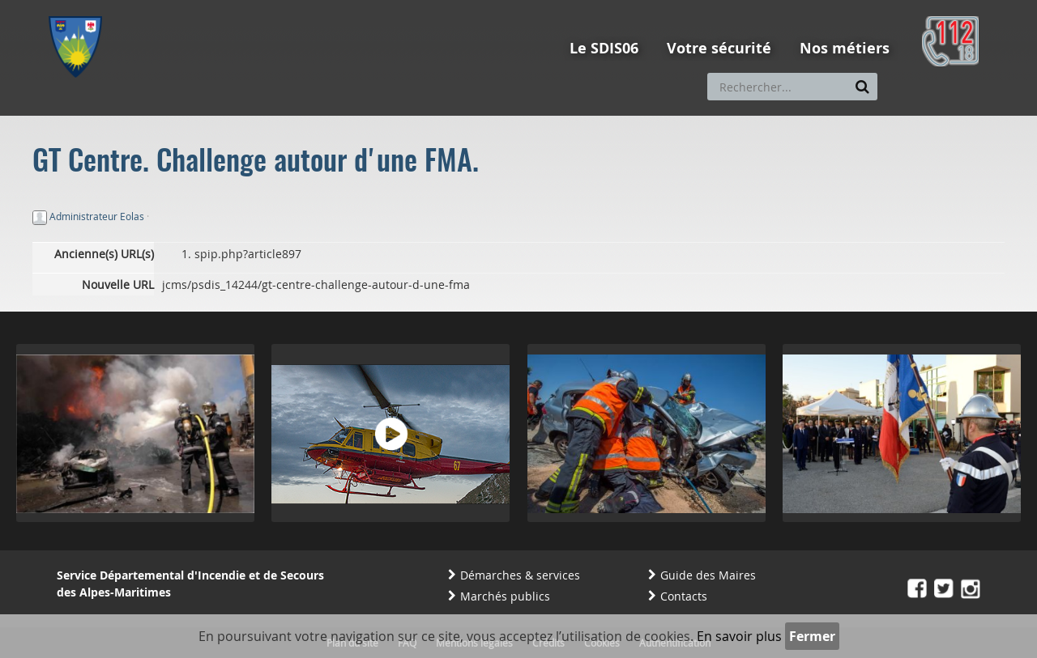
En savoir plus (739, 636)
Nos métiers (845, 48)
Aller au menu (80, 7)
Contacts (683, 596)
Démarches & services (520, 575)
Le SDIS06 (604, 48)
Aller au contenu (167, 7)
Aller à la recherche (267, 7)
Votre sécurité (719, 48)
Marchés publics (505, 596)
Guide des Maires (708, 575)
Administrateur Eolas (96, 216)
